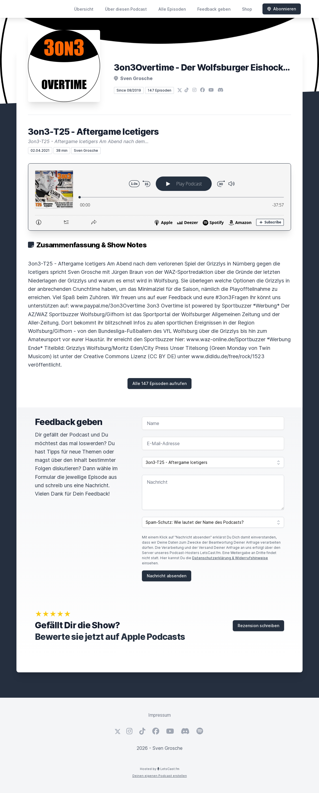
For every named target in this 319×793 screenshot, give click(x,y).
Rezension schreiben (258, 625)
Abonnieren (281, 8)
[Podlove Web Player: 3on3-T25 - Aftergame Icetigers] (159, 197)
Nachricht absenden (166, 575)
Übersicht (83, 9)
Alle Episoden (172, 9)
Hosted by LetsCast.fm (159, 769)
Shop (247, 9)
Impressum (159, 715)
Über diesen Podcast (126, 9)
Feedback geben (213, 9)
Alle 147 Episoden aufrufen (159, 383)
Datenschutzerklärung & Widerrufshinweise (230, 558)
